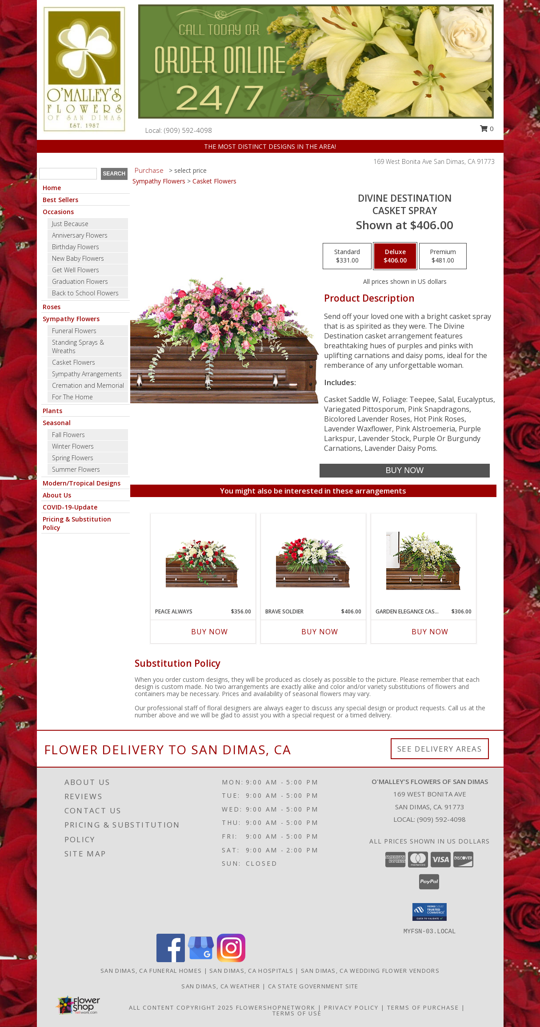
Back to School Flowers (85, 293)
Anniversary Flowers (80, 235)
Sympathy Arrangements (87, 374)
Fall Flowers (68, 434)
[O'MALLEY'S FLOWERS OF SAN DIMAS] (84, 69)
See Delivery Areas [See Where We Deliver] (439, 749)
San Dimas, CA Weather (220, 986)
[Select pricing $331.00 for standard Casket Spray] (347, 256)
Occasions (58, 211)
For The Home (72, 397)
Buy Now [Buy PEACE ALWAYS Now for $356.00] (209, 632)
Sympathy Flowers (71, 318)
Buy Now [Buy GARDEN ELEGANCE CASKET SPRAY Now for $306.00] (430, 632)
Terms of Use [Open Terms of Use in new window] (297, 1013)
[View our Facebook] (170, 959)
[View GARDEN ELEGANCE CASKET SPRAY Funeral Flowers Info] (423, 561)
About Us (57, 495)
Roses (51, 307)
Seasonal (57, 422)
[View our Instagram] (231, 959)
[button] (429, 912)
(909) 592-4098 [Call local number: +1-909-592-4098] (188, 130)
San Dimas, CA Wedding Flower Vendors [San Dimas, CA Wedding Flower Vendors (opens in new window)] (370, 971)
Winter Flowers (73, 446)
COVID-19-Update (70, 507)
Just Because (70, 223)
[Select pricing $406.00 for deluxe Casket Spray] (395, 256)
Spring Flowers (72, 458)
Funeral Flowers (74, 330)
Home (52, 187)
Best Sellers (60, 199)
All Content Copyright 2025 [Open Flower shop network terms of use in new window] (181, 1007)
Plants (52, 410)
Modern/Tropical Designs (81, 483)
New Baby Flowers (78, 258)
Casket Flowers (73, 362)
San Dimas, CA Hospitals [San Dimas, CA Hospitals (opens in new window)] (251, 971)
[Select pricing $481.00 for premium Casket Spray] (443, 256)
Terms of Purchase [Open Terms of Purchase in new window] (423, 1007)
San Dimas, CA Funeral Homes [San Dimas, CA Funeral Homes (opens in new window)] (151, 971)
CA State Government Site (313, 986)
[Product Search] (68, 173)
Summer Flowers (76, 469)
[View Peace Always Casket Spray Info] (203, 561)
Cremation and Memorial (88, 385)
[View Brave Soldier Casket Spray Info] (313, 561)
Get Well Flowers (75, 270)
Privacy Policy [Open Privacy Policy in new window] (351, 1007)
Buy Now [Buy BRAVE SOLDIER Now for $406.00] (319, 632)
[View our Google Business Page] (201, 959)
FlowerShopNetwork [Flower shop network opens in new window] (276, 1007)
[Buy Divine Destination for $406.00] (405, 471)
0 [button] (487, 128)
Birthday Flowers (75, 247)
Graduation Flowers (80, 281)
